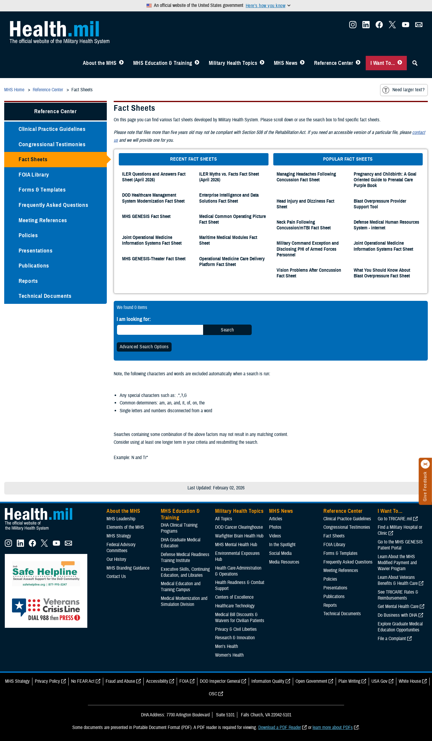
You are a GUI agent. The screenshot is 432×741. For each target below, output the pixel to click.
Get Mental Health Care (398, 606)
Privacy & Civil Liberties (236, 629)
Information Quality (267, 681)
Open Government (311, 681)
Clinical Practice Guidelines (52, 129)
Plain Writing (349, 681)
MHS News (286, 63)
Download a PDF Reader (279, 727)
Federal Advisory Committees (121, 548)
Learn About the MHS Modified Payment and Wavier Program (397, 563)
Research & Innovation (235, 638)
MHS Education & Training (162, 63)
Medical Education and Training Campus (180, 587)
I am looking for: (134, 319)
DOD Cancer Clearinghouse (239, 527)
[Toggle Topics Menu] (262, 63)
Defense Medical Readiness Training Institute (185, 558)
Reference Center (333, 63)
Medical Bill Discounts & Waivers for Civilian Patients (239, 618)
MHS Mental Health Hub (236, 545)
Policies (28, 235)
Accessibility (157, 681)
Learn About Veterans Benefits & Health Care (398, 580)
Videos (275, 536)
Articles (275, 519)
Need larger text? (403, 90)
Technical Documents (45, 295)
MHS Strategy (118, 536)
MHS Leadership (120, 519)
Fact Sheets (33, 159)
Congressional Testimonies (52, 144)
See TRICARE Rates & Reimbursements (398, 595)
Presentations (36, 250)
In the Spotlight (282, 545)
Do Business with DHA (397, 615)
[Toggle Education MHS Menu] (197, 63)
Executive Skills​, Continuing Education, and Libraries (185, 572)
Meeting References (43, 220)
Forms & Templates (42, 189)
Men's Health (226, 646)
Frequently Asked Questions (53, 204)
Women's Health (229, 655)
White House (410, 681)
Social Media (280, 553)
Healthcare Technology (235, 606)
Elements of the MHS (125, 527)
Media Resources (284, 562)
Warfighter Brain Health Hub (239, 536)
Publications (34, 265)
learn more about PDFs (333, 727)
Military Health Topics (233, 63)
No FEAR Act (82, 681)
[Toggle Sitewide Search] (415, 63)
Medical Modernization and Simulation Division (184, 601)
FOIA (184, 681)
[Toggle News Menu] (302, 63)
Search (227, 330)
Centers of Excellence (234, 597)
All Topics (223, 519)
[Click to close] (425, 464)
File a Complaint (392, 639)
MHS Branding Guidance (127, 568)
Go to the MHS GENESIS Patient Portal (400, 545)
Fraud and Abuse (120, 681)
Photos (275, 527)
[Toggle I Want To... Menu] (400, 63)
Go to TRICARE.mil (395, 519)
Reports (28, 280)
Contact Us (116, 576)
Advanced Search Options (144, 347)
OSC (213, 694)
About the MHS (100, 63)
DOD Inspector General (220, 681)
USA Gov (379, 681)
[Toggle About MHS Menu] (121, 63)
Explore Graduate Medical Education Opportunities (400, 627)
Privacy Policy (47, 681)
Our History (116, 559)
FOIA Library (34, 174)
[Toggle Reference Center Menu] (358, 63)
